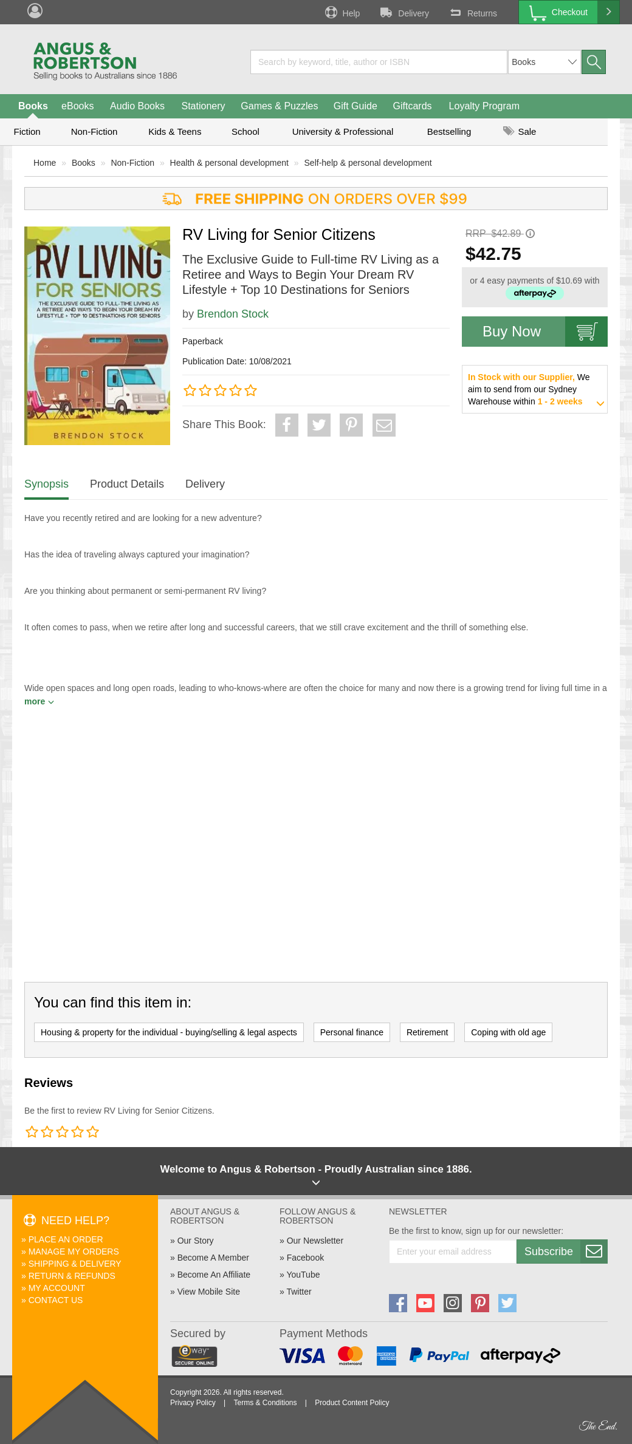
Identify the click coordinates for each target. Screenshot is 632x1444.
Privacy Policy (193, 1402)
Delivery (403, 12)
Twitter (298, 1291)
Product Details (127, 484)
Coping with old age (508, 1032)
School (245, 131)
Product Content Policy (352, 1402)
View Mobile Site (208, 1291)
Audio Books (137, 106)
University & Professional (343, 131)
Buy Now (545, 331)
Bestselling (449, 131)
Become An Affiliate (213, 1274)
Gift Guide (355, 106)
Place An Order (66, 1239)
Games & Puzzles (279, 106)
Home (44, 163)
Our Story (195, 1240)
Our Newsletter (315, 1240)
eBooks (77, 106)
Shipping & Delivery (75, 1264)
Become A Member (213, 1257)
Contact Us (56, 1300)
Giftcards (412, 106)
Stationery (203, 106)
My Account (57, 1288)
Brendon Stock (233, 314)
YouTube (303, 1274)
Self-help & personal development (368, 163)
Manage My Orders (74, 1251)
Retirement (427, 1032)
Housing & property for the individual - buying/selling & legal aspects (169, 1032)
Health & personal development (229, 163)
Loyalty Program (484, 106)
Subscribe (565, 1251)
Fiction (26, 131)
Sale (519, 131)
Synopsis (46, 484)
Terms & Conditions (265, 1402)
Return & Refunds (72, 1276)
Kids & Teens (174, 131)
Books (33, 106)
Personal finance (351, 1032)
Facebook (305, 1257)
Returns (472, 12)
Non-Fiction (94, 131)
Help (341, 12)
